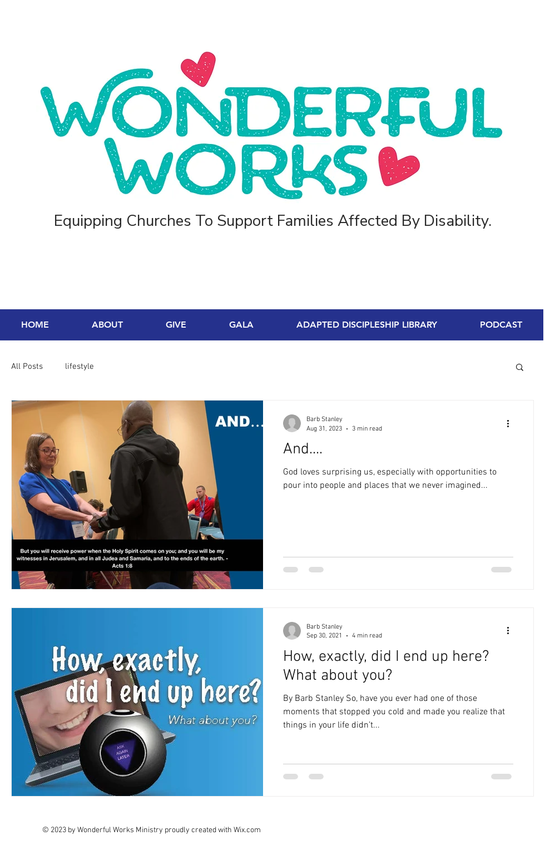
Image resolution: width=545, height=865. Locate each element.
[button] (519, 368)
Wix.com (247, 830)
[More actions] (511, 423)
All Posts (27, 367)
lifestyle (79, 367)
